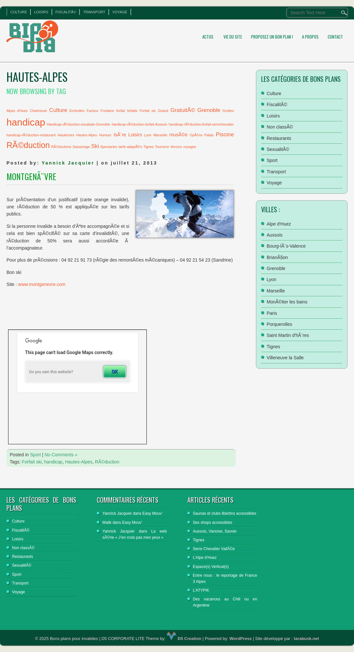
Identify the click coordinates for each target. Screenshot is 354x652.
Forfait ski (32, 461)
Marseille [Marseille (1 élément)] (160, 135)
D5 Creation (184, 638)
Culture (18, 12)
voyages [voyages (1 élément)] (189, 147)
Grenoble (276, 268)
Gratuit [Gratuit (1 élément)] (163, 111)
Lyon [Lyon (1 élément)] (147, 135)
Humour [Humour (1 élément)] (105, 135)
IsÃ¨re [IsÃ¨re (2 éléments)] (119, 134)
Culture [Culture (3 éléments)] (58, 110)
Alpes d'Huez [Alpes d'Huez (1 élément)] (17, 111)
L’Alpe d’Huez (205, 557)
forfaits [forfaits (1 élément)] (132, 111)
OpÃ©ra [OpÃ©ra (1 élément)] (196, 135)
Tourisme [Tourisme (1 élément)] (162, 147)
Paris (272, 313)
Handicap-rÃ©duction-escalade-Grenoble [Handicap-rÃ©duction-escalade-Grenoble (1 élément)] (78, 124)
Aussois (275, 235)
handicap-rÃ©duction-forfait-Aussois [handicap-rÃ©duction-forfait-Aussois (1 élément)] (139, 124)
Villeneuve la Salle (285, 357)
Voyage (119, 12)
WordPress (241, 638)
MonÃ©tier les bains (287, 301)
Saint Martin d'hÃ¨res (288, 335)
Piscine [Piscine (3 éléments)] (225, 134)
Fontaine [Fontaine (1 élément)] (107, 111)
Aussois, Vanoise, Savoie (215, 531)
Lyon (271, 279)
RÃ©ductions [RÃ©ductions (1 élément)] (61, 147)
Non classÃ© (280, 126)
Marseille (276, 290)
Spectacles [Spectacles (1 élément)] (108, 147)
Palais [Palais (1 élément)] (209, 135)
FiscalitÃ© (66, 12)
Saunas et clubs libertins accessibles (224, 513)
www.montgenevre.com (42, 284)
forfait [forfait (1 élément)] (120, 111)
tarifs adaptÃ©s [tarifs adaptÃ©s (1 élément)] (130, 147)
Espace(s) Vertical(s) (211, 566)
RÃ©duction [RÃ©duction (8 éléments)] (28, 145)
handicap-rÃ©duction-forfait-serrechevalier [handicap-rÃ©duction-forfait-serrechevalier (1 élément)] (201, 124)
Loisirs (41, 12)
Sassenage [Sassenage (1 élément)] (81, 147)
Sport (35, 454)
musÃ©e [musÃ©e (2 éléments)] (178, 134)
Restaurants (279, 138)
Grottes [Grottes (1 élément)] (228, 111)
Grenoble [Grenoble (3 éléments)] (208, 110)
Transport (94, 12)
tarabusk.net (306, 638)
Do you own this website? (51, 372)
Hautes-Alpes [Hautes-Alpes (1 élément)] (86, 135)
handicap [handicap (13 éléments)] (25, 122)
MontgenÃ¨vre (31, 176)
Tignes (273, 346)
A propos (310, 36)
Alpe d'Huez (279, 224)
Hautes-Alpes (78, 461)
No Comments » (60, 454)
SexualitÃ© (278, 149)
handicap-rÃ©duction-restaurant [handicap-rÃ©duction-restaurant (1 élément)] (31, 135)
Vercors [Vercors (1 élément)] (176, 147)
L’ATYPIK (201, 590)
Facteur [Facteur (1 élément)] (92, 111)
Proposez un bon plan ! (272, 36)
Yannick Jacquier (68, 163)
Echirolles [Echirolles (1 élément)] (77, 111)
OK (114, 371)
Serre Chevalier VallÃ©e (214, 549)
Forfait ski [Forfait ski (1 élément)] (148, 111)
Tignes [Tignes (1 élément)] (149, 147)
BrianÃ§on (277, 257)
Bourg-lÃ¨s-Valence (286, 246)
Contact (335, 36)
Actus (207, 36)
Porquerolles (279, 324)
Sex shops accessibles (212, 522)
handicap (53, 461)
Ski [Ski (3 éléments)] (95, 146)
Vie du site (232, 36)
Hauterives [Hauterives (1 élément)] (66, 135)
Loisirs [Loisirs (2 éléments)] (135, 134)
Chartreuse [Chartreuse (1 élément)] (38, 111)
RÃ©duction (107, 461)
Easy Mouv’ (153, 513)
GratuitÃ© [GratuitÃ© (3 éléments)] (183, 110)
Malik (106, 522)
